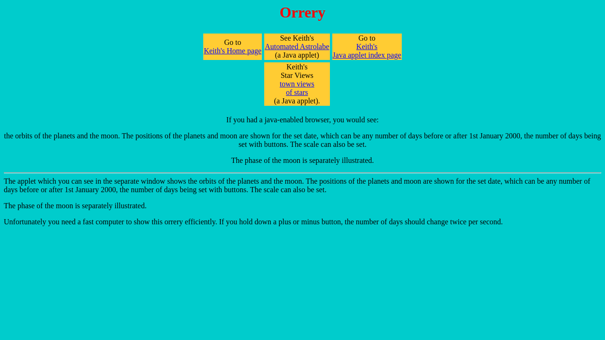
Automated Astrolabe (297, 46)
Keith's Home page (232, 51)
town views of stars (297, 88)
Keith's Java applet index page (367, 50)
